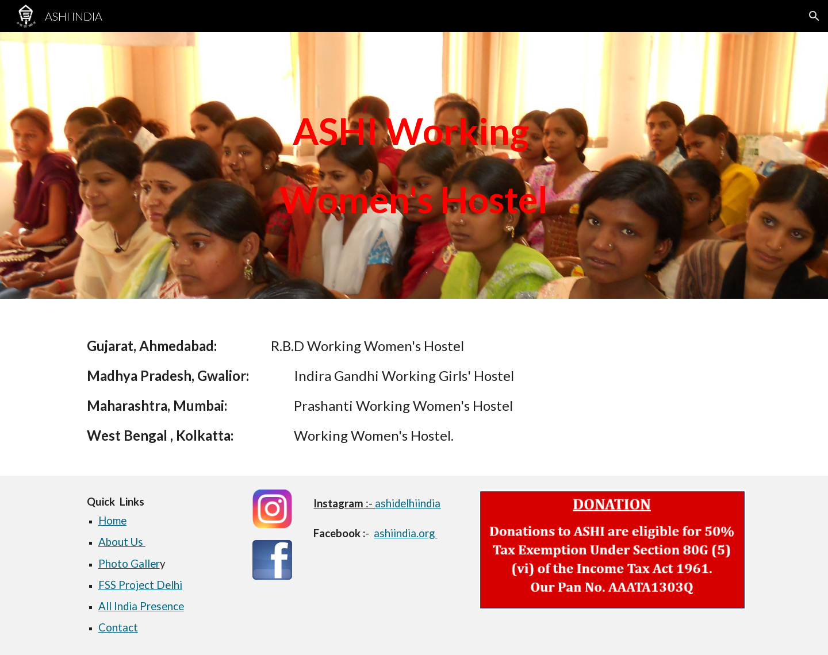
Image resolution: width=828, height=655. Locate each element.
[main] (414, 165)
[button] (814, 16)
